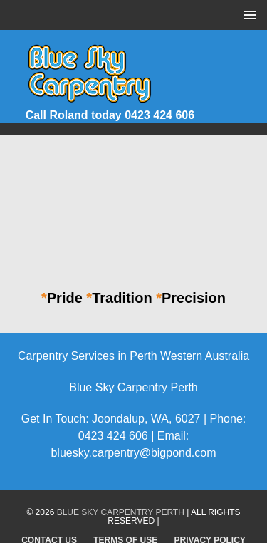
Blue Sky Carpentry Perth (120, 512)
